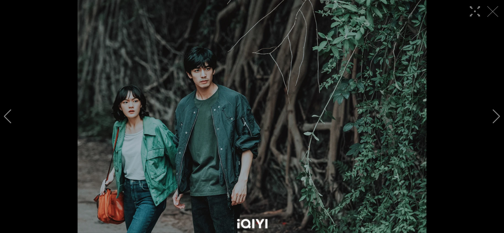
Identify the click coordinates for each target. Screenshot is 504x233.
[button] (7, 116)
